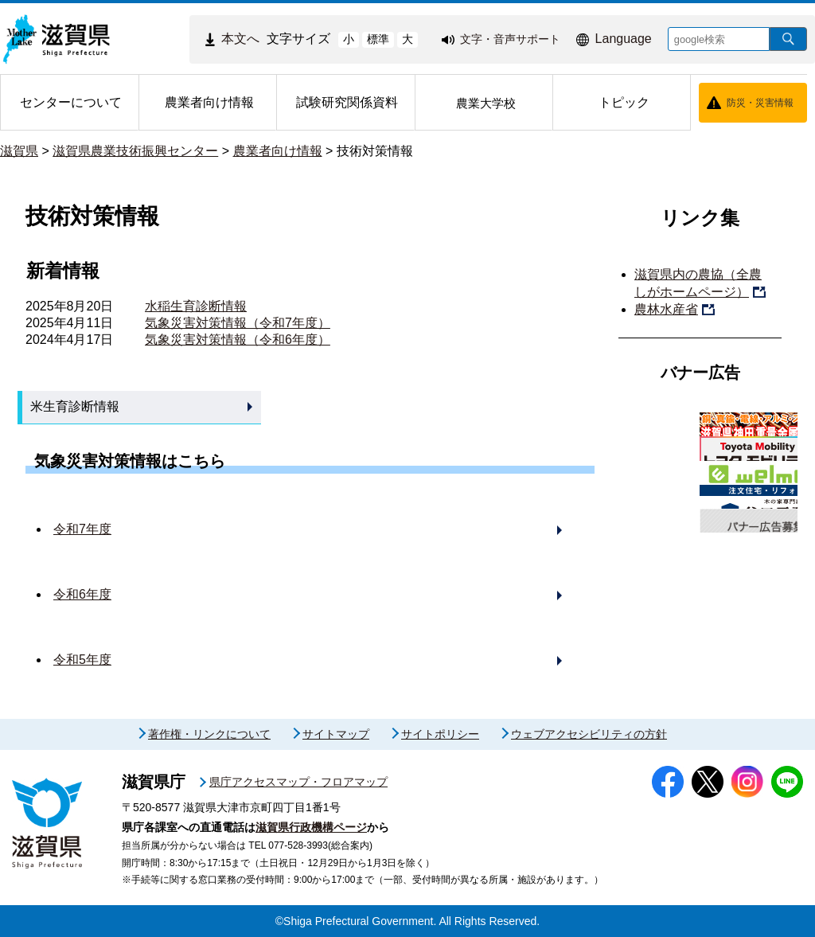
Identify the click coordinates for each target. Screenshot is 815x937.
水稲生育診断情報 (196, 306)
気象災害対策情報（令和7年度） (237, 323)
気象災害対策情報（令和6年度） (237, 339)
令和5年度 (82, 659)
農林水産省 (666, 309)
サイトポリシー (440, 734)
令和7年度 (82, 529)
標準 (378, 39)
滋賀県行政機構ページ (311, 827)
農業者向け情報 (277, 151)
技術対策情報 (375, 151)
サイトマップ (335, 734)
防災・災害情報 (760, 102)
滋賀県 (19, 151)
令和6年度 (82, 594)
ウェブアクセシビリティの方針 (589, 734)
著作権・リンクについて (209, 734)
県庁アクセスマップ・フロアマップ (298, 781)
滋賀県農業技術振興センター (135, 151)
